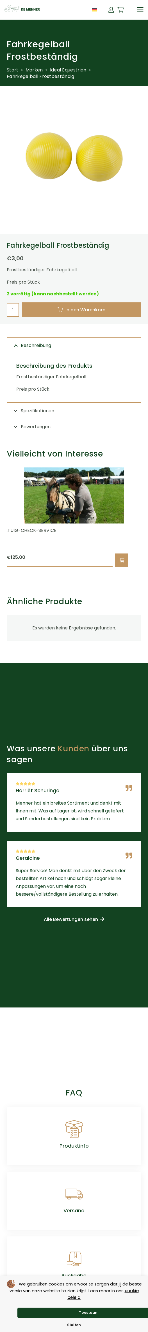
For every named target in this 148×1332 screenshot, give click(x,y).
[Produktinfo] (74, 1129)
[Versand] (74, 1194)
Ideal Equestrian (68, 70)
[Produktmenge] (13, 310)
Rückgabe (74, 1275)
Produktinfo (74, 1146)
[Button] (111, 9)
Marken (34, 70)
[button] (140, 9)
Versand (74, 1210)
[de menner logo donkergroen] (22, 9)
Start (13, 70)
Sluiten (74, 1324)
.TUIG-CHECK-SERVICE (31, 530)
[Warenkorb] (121, 10)
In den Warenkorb (85, 310)
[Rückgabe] (74, 1259)
